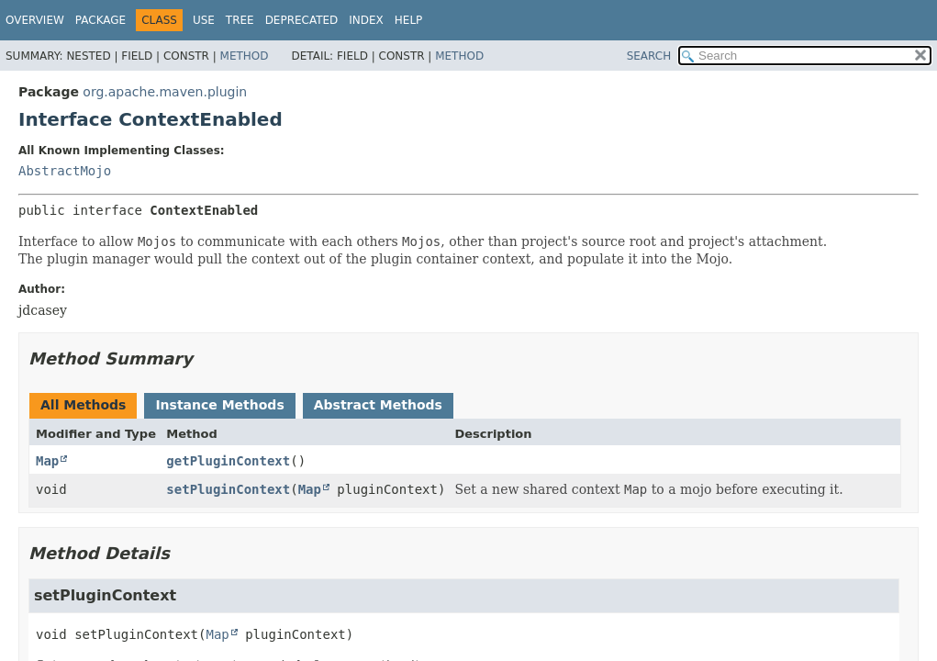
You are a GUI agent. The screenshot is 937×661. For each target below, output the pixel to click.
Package (100, 20)
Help (409, 20)
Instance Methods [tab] (219, 405)
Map (47, 461)
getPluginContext (228, 461)
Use (204, 20)
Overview (35, 20)
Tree (240, 20)
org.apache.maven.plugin (165, 91)
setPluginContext (228, 489)
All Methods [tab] (83, 405)
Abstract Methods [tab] (378, 405)
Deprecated (302, 20)
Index (366, 20)
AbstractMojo (64, 170)
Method (244, 56)
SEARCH (649, 56)
